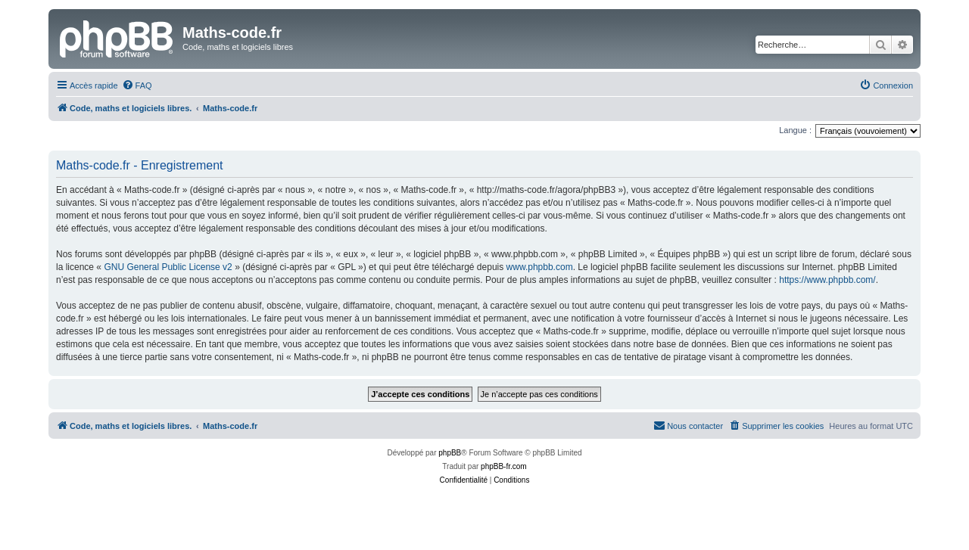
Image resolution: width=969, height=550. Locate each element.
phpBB (449, 453)
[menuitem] (137, 85)
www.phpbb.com (539, 267)
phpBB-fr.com (504, 466)
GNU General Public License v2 (168, 267)
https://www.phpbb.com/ (827, 280)
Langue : (795, 130)
